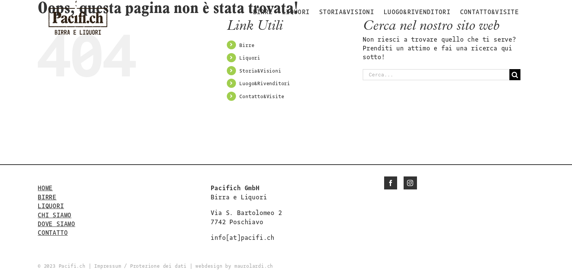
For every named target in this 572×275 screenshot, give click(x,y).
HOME (45, 187)
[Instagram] (410, 182)
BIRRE (47, 196)
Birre (246, 45)
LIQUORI (51, 205)
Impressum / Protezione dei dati (140, 265)
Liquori (249, 57)
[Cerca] (514, 74)
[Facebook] (390, 182)
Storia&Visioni (260, 70)
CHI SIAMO (54, 214)
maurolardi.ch (253, 265)
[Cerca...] (436, 74)
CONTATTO (53, 232)
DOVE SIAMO (56, 223)
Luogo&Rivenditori (264, 83)
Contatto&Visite (261, 96)
